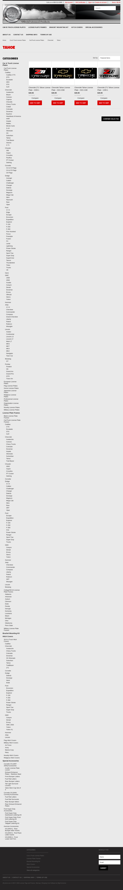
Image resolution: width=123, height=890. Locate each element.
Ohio (6, 621)
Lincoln (7, 329)
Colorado (9, 109)
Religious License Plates (10, 396)
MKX (8, 348)
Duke (7, 604)
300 (7, 150)
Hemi (7, 273)
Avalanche (9, 92)
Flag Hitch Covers (10, 740)
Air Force (8, 745)
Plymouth (9, 200)
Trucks (8, 267)
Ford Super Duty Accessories (9, 810)
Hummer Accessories (11, 826)
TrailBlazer (10, 665)
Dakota (8, 188)
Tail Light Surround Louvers (11, 784)
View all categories (33, 870)
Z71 (7, 668)
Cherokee (9, 309)
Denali (8, 287)
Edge (8, 212)
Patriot (8, 321)
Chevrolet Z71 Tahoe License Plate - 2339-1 (39, 89)
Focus (8, 234)
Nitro (7, 197)
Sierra (8, 297)
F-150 (8, 224)
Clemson (8, 601)
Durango (9, 190)
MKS (8, 344)
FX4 (7, 530)
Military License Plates (11, 410)
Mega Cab (9, 195)
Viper (8, 204)
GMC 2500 (10, 725)
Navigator (9, 353)
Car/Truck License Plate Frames (12, 421)
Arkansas (8, 597)
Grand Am (9, 371)
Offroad (8, 294)
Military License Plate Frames (11, 629)
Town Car (9, 356)
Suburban (9, 135)
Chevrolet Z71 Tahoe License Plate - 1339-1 (108, 89)
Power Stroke (11, 248)
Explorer (9, 222)
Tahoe (8, 138)
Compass (9, 314)
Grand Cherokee (12, 317)
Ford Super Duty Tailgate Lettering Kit (12, 822)
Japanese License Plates (10, 391)
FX (7, 241)
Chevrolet (50, 40)
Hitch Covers (77, 27)
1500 (8, 278)
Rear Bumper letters (12, 802)
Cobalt (8, 107)
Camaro (9, 97)
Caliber (8, 180)
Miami (7, 616)
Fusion (8, 239)
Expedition (10, 219)
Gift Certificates (80, 2)
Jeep (6, 305)
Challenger (10, 183)
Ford (6, 207)
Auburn (7, 599)
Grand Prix (10, 374)
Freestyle (9, 236)
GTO (8, 376)
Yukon (8, 299)
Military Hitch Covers (11, 743)
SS (7, 133)
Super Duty (10, 255)
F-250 (8, 227)
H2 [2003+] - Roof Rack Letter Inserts (13, 834)
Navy (7, 752)
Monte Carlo (10, 126)
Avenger (9, 178)
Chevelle (9, 102)
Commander (10, 312)
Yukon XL (9, 729)
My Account (69, 2)
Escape (8, 215)
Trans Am (9, 379)
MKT (7, 346)
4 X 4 (8, 210)
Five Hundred (11, 231)
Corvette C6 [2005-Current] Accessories (11, 793)
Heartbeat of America (13, 116)
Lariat (8, 243)
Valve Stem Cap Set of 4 (13, 789)
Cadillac (8, 72)
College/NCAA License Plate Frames (12, 591)
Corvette (8, 165)
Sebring (9, 162)
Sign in (90, 2)
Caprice (9, 99)
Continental (10, 334)
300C (8, 466)
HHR (8, 119)
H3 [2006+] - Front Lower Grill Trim (11, 838)
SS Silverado (10, 658)
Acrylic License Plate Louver (12, 769)
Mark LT (9, 341)
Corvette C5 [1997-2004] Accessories (10, 765)
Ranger (8, 251)
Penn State (9, 625)
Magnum (9, 192)
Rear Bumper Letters (12, 781)
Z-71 (7, 145)
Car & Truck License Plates (14, 27)
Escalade (9, 80)
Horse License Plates (11, 388)
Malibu (8, 123)
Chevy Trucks (11, 104)
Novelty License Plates (12, 407)
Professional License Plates (11, 400)
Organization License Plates (11, 404)
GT (7, 361)
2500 (8, 280)
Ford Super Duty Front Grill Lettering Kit (13, 818)
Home (4, 40)
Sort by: (95, 58)
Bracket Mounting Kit (58, 27)
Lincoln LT (9, 339)
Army (7, 747)
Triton (8, 265)
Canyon (9, 285)
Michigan (8, 618)
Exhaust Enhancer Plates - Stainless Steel (13, 773)
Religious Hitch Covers (12, 758)
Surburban (10, 456)
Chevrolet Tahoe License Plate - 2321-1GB (83, 89)
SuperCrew (10, 258)
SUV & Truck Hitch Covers (10, 640)
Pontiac (7, 364)
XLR (7, 87)
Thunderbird (10, 263)
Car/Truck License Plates (36, 40)
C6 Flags (9, 173)
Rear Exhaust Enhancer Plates (13, 805)
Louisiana (8, 613)
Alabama (8, 594)
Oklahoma (8, 623)
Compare (35, 98)
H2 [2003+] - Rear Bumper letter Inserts (12, 829)
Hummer (8, 302)
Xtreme (8, 143)
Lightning (9, 246)
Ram (7, 202)
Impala (8, 121)
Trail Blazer (10, 140)
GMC (7, 275)
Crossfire (9, 155)
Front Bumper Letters (12, 776)
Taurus (8, 260)
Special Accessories (93, 27)
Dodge (7, 176)
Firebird (9, 367)
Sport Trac (9, 253)
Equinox (9, 114)
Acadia (8, 282)
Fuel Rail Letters (10, 779)
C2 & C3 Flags (11, 168)
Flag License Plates (10, 386)
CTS (7, 427)
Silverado (9, 131)
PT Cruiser (10, 160)
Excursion (9, 217)
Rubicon (9, 324)
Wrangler (9, 326)
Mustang (8, 359)
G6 (7, 369)
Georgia (8, 609)
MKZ (7, 351)
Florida (7, 606)
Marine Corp (9, 750)
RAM (8, 683)
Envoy (8, 292)
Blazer (8, 95)
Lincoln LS (10, 336)
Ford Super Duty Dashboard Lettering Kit (13, 814)
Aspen (8, 153)
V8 (7, 270)
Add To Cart (35, 103)
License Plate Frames (37, 27)
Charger (9, 185)
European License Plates (10, 382)
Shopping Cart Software (49, 883)
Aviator (8, 332)
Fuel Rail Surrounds (12, 799)
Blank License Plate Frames (11, 417)
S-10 (7, 128)
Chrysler (8, 148)
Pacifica (9, 158)
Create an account (101, 2)
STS (7, 84)
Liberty (8, 319)
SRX (7, 82)
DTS (7, 77)
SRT (7, 508)
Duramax (9, 111)
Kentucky (8, 611)
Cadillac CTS (10, 75)
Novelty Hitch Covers (11, 755)
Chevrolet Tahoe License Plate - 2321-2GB (61, 89)
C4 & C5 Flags (11, 170)
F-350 (8, 229)
